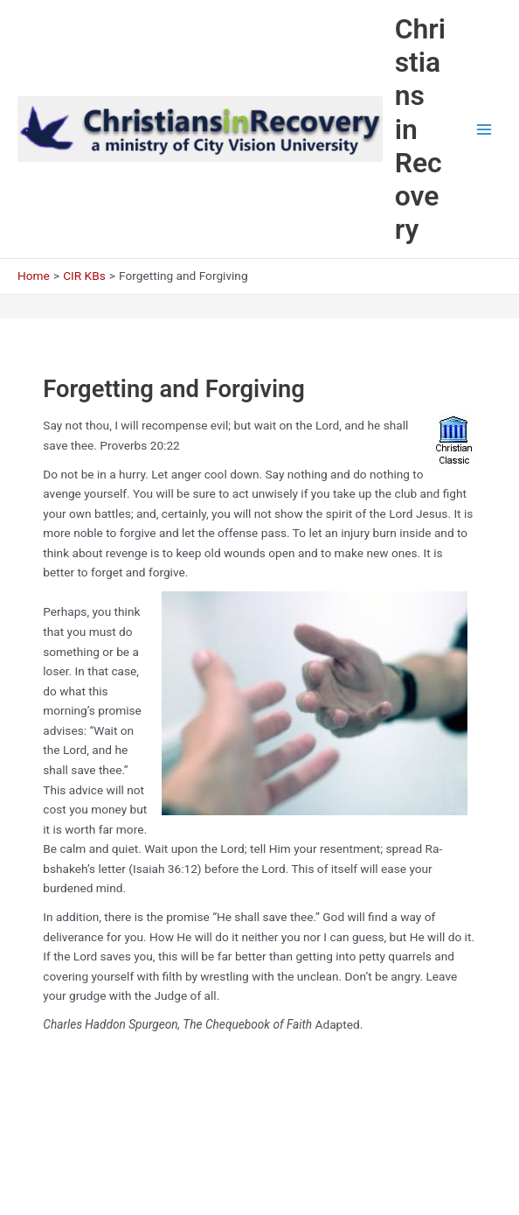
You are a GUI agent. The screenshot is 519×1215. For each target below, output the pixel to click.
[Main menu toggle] (484, 129)
